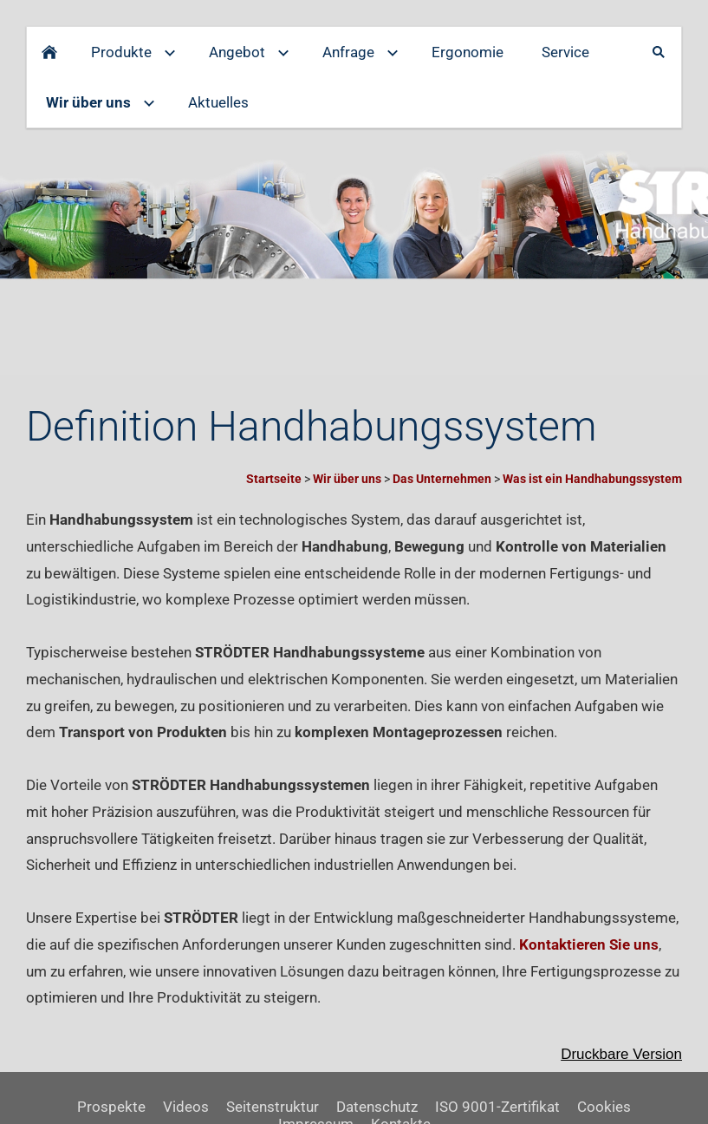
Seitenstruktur (272, 1106)
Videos (186, 1106)
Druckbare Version (621, 1054)
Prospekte (111, 1106)
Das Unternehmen (442, 479)
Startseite (274, 479)
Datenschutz (377, 1106)
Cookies (604, 1106)
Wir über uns (347, 479)
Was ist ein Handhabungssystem (592, 479)
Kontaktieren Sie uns (589, 944)
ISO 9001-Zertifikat (497, 1106)
